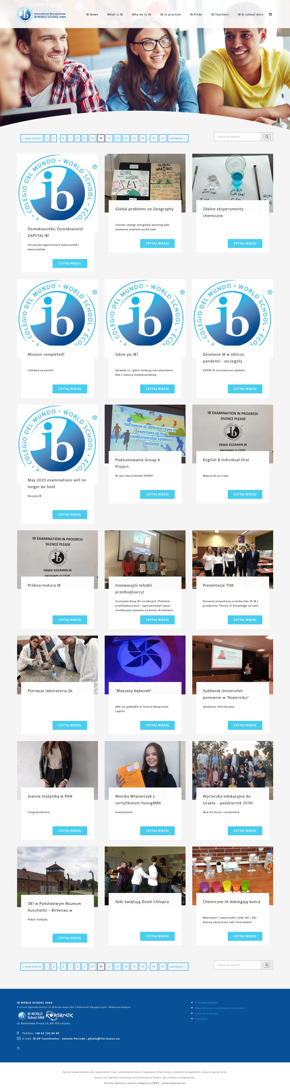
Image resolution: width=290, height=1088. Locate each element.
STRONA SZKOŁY (206, 1002)
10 (92, 138)
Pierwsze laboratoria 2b (50, 691)
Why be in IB (141, 14)
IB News (92, 14)
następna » (178, 138)
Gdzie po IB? (127, 354)
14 (126, 138)
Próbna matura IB (44, 585)
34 (153, 138)
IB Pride (196, 14)
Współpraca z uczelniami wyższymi (220, 1008)
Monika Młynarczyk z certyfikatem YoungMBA (138, 800)
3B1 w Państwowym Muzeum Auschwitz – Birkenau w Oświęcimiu (54, 910)
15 (134, 138)
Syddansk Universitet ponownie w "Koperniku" (226, 694)
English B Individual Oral (226, 460)
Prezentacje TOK (218, 585)
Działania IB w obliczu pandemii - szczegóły (223, 358)
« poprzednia (32, 138)
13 (117, 138)
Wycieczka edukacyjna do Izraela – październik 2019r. (228, 800)
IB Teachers (220, 14)
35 (162, 138)
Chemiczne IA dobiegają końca (232, 902)
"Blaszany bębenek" (133, 691)
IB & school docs (250, 14)
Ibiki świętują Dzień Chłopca (142, 902)
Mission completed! (46, 354)
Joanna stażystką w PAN (50, 796)
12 (109, 138)
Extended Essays (207, 1013)
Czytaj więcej (69, 263)
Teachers (201, 1018)
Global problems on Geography (144, 209)
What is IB (115, 14)
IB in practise (170, 14)
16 (142, 138)
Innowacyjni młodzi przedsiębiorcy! (133, 589)
